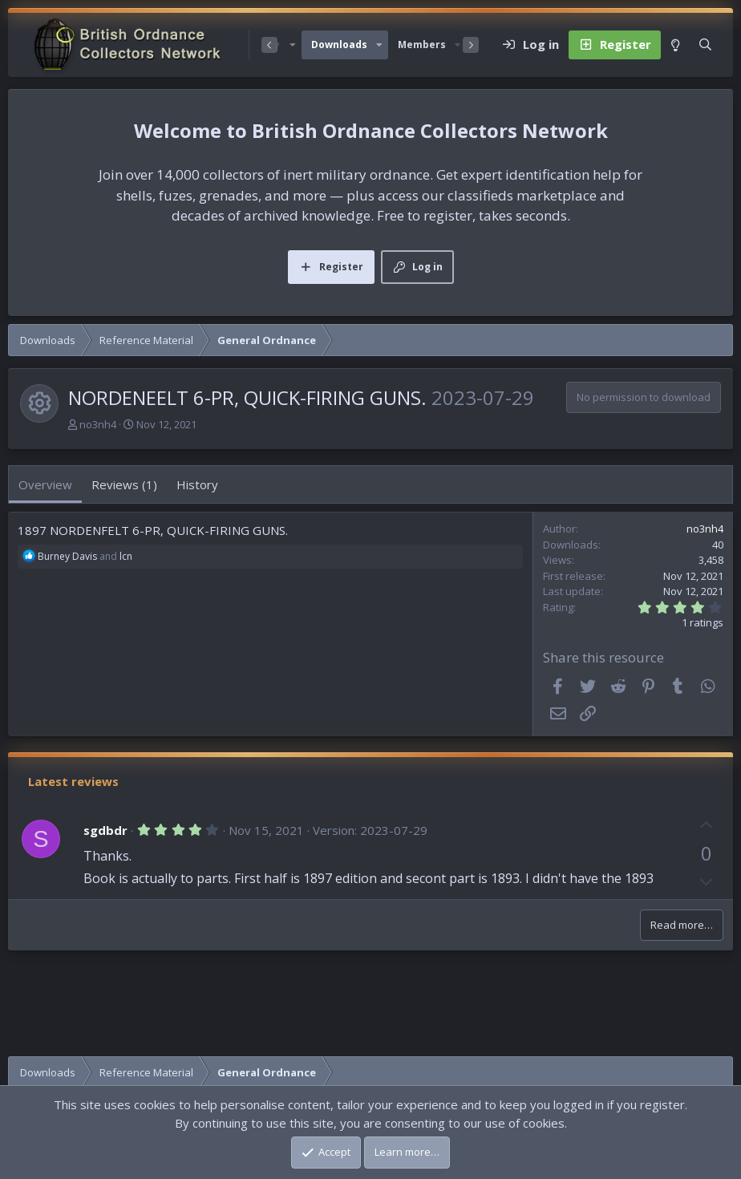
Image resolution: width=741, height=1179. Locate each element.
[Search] (705, 44)
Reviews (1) (124, 484)
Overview (45, 484)
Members (422, 44)
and (85, 556)
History (197, 484)
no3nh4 (97, 424)
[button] (379, 44)
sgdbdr (105, 830)
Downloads (339, 44)
